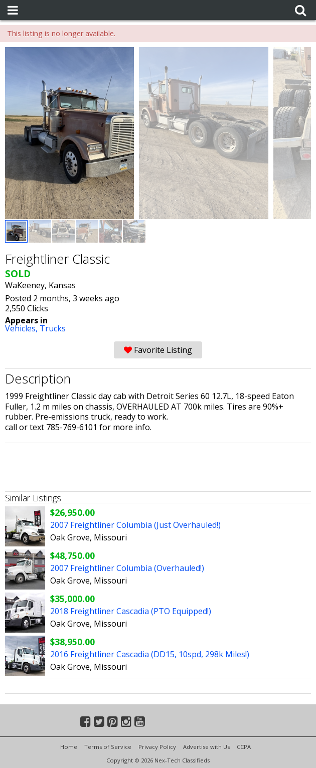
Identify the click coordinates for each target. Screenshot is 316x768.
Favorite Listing (158, 349)
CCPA (244, 746)
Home (68, 746)
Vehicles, (22, 328)
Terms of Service (107, 746)
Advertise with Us (206, 746)
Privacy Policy (157, 746)
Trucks (53, 328)
